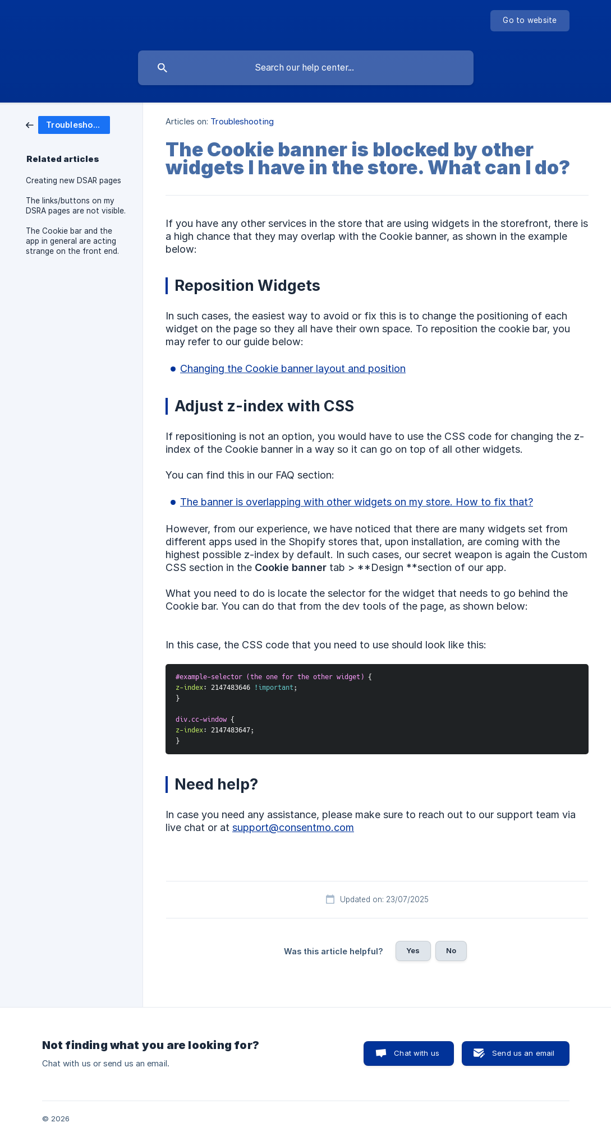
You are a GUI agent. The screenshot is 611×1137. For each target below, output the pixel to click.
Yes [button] (413, 950)
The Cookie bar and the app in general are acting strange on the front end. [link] (72, 241)
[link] (68, 124)
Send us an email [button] (523, 1052)
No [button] (451, 950)
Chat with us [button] (416, 1052)
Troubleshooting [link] (242, 121)
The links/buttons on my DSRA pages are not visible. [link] (76, 205)
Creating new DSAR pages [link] (73, 180)
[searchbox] (306, 67)
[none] (529, 20)
